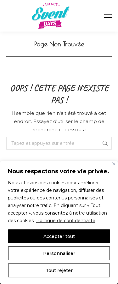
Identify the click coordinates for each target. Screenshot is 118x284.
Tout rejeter (59, 270)
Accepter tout (59, 236)
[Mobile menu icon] (108, 16)
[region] (59, 222)
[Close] (113, 164)
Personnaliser (59, 253)
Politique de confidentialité (65, 220)
